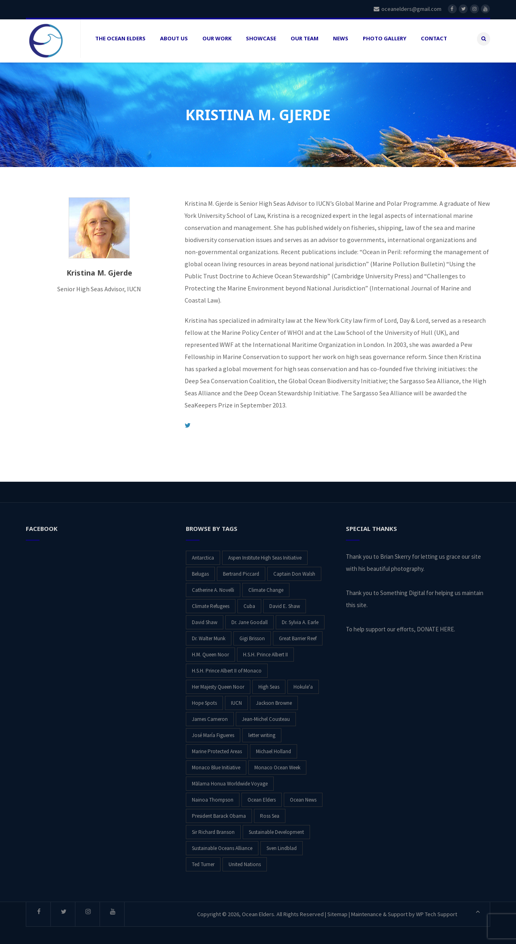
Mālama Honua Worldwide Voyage (230, 780)
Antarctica (203, 554)
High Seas (268, 684)
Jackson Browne (274, 700)
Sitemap (337, 911)
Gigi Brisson (252, 635)
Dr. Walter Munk (208, 635)
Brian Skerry (395, 554)
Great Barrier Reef (297, 635)
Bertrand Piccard (241, 571)
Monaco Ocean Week (277, 764)
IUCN (236, 700)
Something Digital (402, 590)
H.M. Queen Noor (210, 651)
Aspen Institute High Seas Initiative (265, 554)
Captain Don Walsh (294, 571)
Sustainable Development (276, 829)
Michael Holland (273, 748)
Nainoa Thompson (212, 797)
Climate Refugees (210, 603)
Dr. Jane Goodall (249, 619)
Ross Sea (269, 813)
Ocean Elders (262, 797)
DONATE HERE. (436, 626)
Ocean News (303, 797)
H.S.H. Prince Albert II (265, 651)
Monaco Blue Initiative (216, 764)
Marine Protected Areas (217, 748)
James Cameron (210, 716)
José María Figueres (213, 732)
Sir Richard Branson (213, 829)
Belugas (200, 571)
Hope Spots (204, 700)
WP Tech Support (436, 911)
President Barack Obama (219, 813)
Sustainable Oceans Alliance (222, 845)
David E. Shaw (284, 603)
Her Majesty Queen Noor (218, 684)
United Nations (245, 861)
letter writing (261, 732)
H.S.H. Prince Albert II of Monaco (227, 667)
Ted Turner (203, 861)
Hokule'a (303, 684)
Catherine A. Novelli (213, 587)
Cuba (249, 603)
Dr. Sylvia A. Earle (300, 619)
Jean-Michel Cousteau (266, 716)
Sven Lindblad (281, 845)
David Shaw (204, 619)
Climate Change (265, 587)
